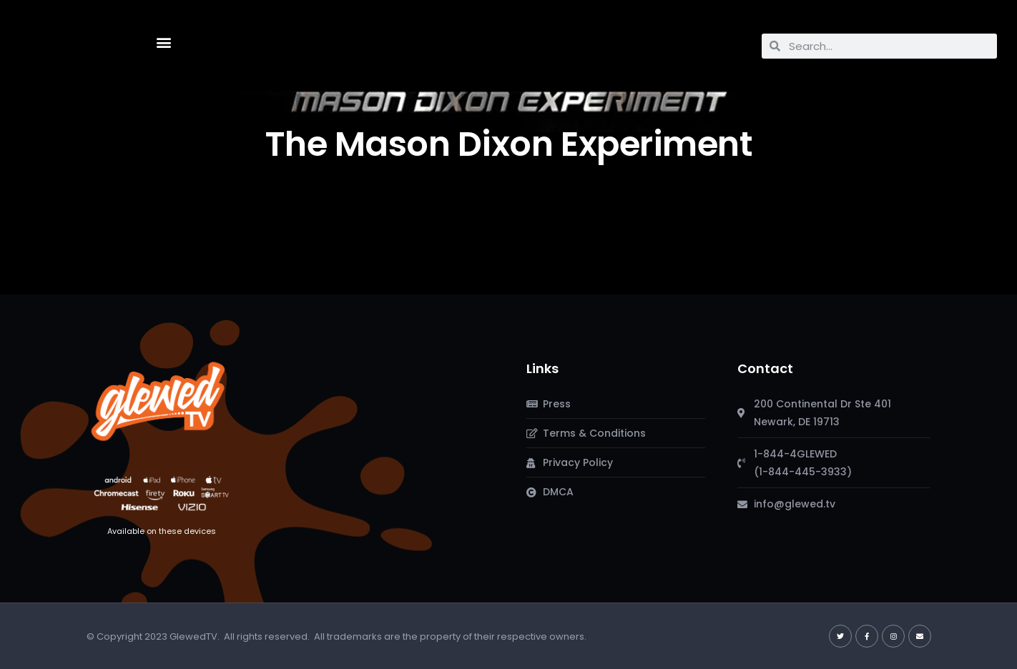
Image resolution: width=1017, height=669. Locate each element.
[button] (163, 42)
